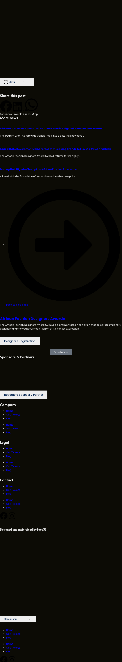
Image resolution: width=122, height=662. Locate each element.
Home (9, 411)
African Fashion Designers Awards (32, 318)
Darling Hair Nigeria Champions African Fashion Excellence (38, 169)
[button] (6, 108)
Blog (8, 418)
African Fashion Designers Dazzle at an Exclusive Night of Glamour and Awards (51, 128)
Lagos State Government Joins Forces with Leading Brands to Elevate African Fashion (55, 149)
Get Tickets (13, 414)
